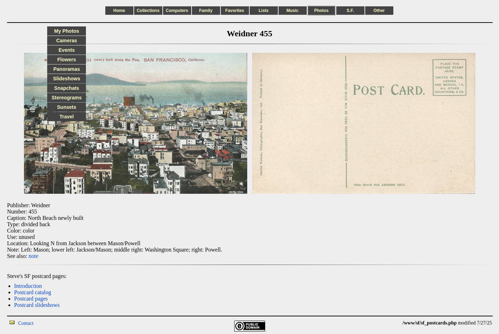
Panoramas (67, 69)
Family (205, 10)
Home (119, 10)
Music (292, 10)
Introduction (28, 286)
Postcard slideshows (37, 305)
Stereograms (66, 97)
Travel (67, 116)
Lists (263, 10)
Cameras (66, 40)
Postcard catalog (32, 292)
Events (66, 50)
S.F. (350, 10)
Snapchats (66, 88)
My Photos (66, 31)
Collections (148, 10)
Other (379, 10)
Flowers (66, 59)
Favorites (234, 10)
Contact (26, 323)
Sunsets (66, 107)
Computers (177, 10)
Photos (321, 10)
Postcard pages (31, 299)
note (33, 256)
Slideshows (66, 78)
